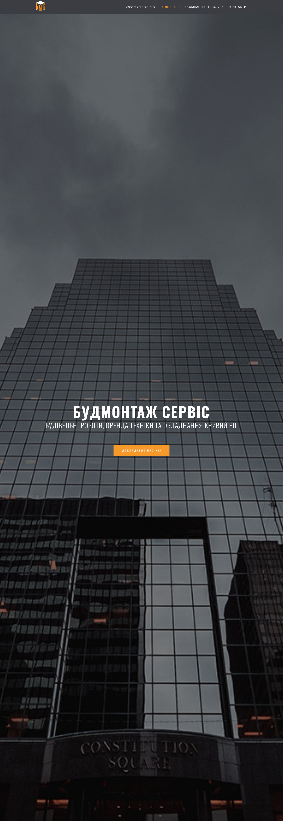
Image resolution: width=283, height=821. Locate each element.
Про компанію (192, 7)
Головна (168, 7)
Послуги (216, 7)
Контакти (238, 7)
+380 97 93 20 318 (140, 7)
